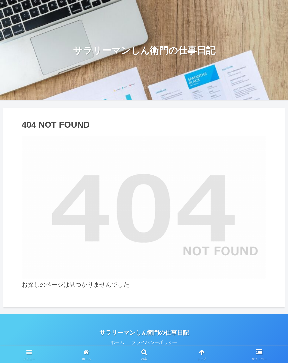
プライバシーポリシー (154, 342)
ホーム (117, 342)
